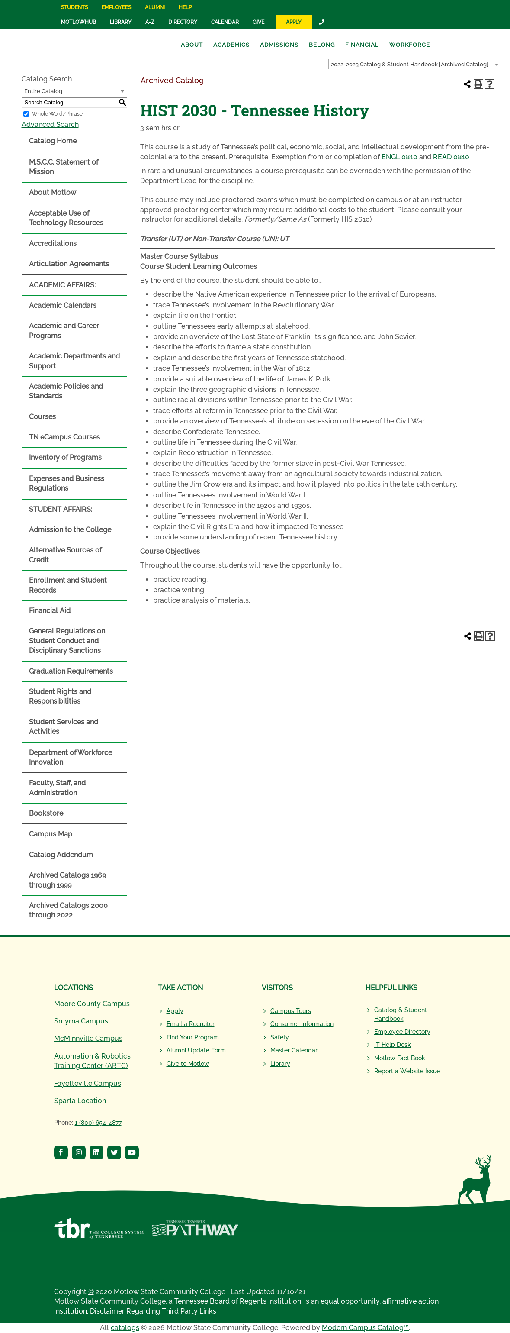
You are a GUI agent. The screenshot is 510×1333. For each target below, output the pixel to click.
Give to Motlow (188, 1063)
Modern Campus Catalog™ (365, 1327)
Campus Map (50, 834)
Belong (322, 45)
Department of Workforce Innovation (70, 757)
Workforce (409, 45)
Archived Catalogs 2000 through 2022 (68, 910)
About (192, 45)
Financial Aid (50, 611)
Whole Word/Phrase (57, 114)
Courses (42, 417)
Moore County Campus (92, 1004)
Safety (279, 1037)
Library (121, 22)
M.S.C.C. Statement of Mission (63, 167)
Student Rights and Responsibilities (60, 696)
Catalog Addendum (61, 855)
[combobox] (414, 64)
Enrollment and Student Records (68, 585)
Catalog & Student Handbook (400, 1014)
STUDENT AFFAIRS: (60, 509)
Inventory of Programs (65, 457)
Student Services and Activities (63, 727)
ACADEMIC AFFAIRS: (62, 285)
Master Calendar (294, 1050)
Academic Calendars (62, 305)
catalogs (125, 1327)
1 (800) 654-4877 (98, 1122)
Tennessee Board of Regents (220, 1301)
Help (185, 7)
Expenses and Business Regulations (66, 483)
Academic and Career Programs (64, 330)
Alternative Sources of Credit (65, 555)
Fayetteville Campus (87, 1083)
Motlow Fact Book (399, 1058)
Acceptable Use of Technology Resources (66, 218)
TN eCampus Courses (64, 437)
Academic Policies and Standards (66, 391)
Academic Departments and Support (74, 361)
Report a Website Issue (407, 1071)
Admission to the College (70, 530)
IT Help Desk (392, 1044)
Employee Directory (402, 1031)
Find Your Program (193, 1037)
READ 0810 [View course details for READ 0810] (451, 157)
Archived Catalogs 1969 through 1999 (67, 880)
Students (74, 7)
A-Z (149, 22)
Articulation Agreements (69, 264)
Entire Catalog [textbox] (43, 91)
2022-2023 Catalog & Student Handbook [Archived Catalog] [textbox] (409, 64)
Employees (116, 7)
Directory (182, 22)
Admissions (279, 45)
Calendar (225, 22)
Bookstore (46, 813)
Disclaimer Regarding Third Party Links (153, 1311)
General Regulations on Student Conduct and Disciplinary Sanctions (67, 641)
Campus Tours (290, 1010)
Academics (231, 45)
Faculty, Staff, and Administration (57, 788)
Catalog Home (53, 141)
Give (258, 22)
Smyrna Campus (81, 1021)
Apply (294, 22)
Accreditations (53, 243)
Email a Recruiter (191, 1023)
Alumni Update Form (196, 1050)
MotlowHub (78, 22)
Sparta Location (80, 1101)
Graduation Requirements (71, 671)
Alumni (155, 7)
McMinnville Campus (88, 1038)
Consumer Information (302, 1023)
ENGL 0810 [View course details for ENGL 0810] (399, 157)
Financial (362, 45)
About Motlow (52, 192)
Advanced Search (50, 124)
